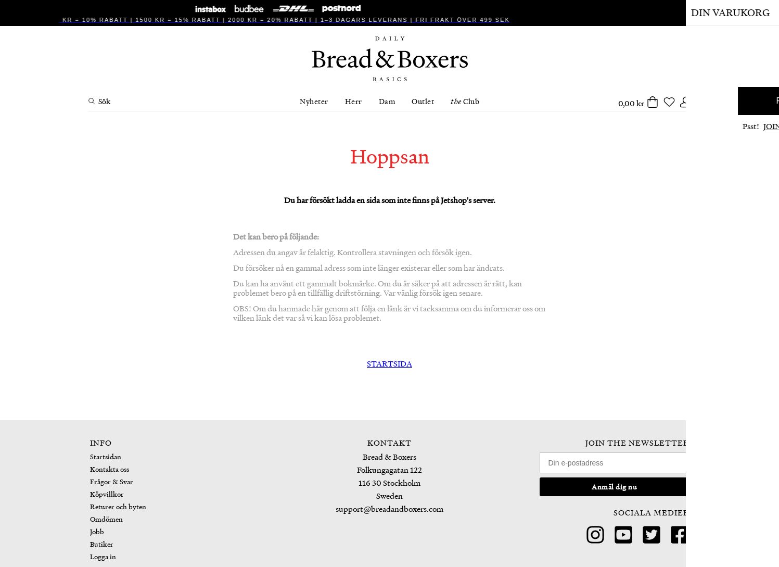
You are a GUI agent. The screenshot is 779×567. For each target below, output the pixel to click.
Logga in (103, 556)
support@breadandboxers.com (389, 508)
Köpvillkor (107, 494)
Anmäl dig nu (614, 487)
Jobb (97, 531)
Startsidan (105, 456)
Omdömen (106, 519)
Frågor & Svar (111, 481)
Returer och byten (118, 506)
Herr (353, 101)
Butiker (101, 544)
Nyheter (314, 101)
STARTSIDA (389, 363)
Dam (387, 101)
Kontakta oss (109, 469)
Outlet (423, 101)
